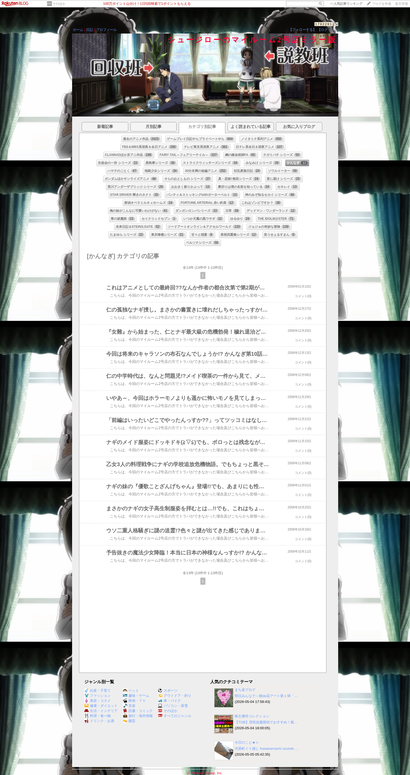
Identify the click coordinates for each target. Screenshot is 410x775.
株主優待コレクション (252, 716)
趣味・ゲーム (136, 696)
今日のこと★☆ (247, 742)
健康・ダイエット (101, 706)
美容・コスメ (97, 701)
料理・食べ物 (97, 716)
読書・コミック (138, 711)
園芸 (129, 721)
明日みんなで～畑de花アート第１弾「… (266, 696)
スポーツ (167, 691)
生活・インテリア (101, 711)
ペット (131, 691)
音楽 (129, 706)
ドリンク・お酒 (99, 721)
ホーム (78, 30)
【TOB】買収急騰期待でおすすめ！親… (266, 722)
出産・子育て (97, 691)
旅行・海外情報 (138, 716)
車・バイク (169, 701)
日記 (89, 30)
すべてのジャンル (174, 716)
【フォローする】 (302, 30)
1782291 (323, 24)
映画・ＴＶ (134, 701)
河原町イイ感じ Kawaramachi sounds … (266, 749)
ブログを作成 (381, 4)
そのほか (59, 4)
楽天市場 (401, 4)
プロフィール (106, 30)
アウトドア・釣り (174, 696)
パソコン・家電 (173, 706)
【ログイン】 (327, 30)
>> (346, 4)
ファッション (97, 696)
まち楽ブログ (245, 690)
